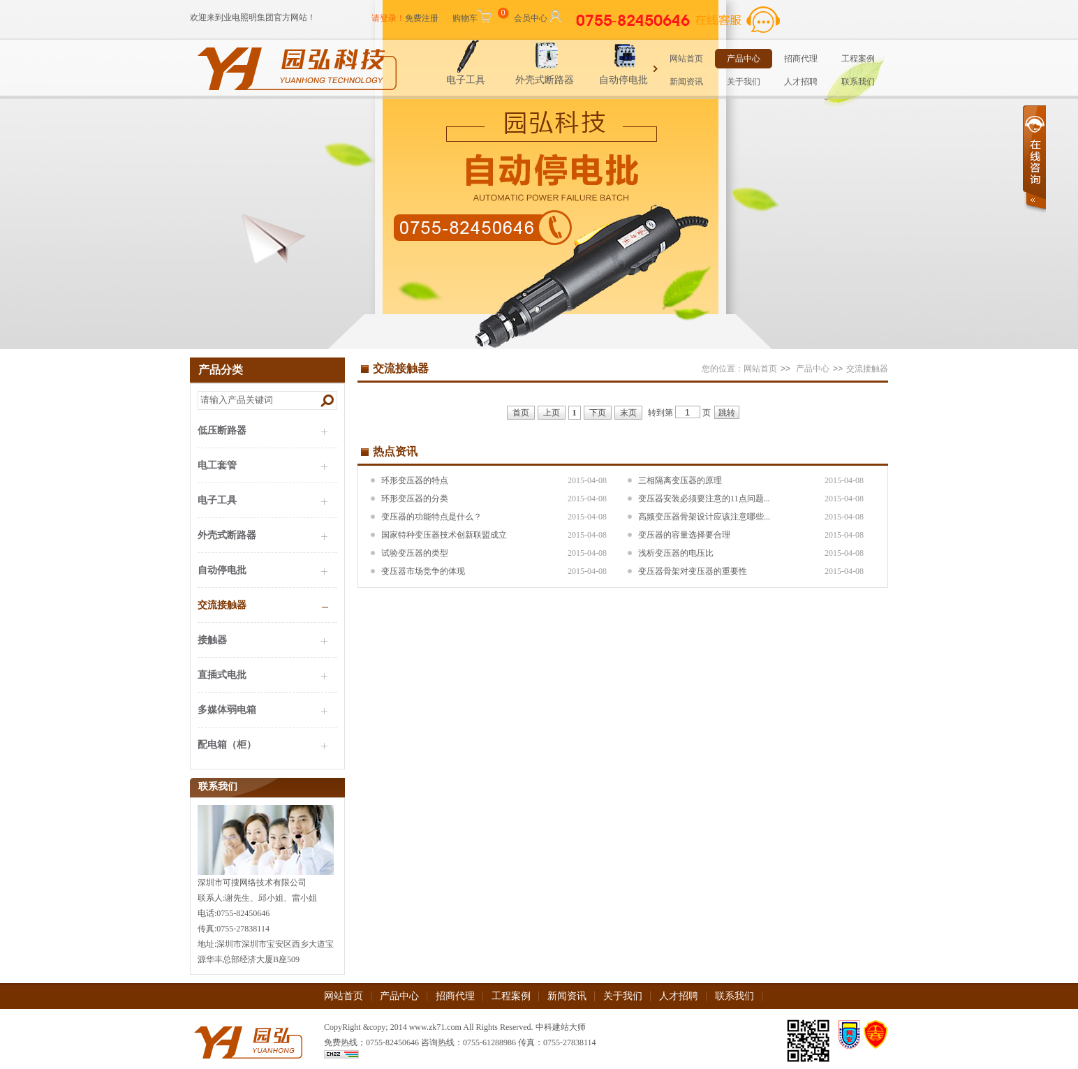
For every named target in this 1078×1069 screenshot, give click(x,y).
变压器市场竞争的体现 (423, 571)
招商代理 (801, 59)
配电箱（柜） (227, 744)
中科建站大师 (561, 1027)
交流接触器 (222, 605)
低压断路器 (222, 430)
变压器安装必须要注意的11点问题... (704, 498)
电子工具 (483, 80)
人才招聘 (801, 82)
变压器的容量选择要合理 (684, 535)
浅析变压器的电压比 (676, 553)
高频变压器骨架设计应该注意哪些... (704, 517)
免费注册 (421, 18)
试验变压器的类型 (414, 553)
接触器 (212, 640)
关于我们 (743, 82)
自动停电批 (641, 80)
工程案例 (858, 59)
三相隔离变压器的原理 (680, 480)
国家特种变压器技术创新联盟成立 (444, 535)
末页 (628, 413)
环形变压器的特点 (414, 480)
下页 (597, 413)
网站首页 (686, 59)
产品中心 (743, 59)
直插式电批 (222, 675)
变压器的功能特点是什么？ (431, 517)
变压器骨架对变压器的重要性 (692, 571)
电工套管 (217, 465)
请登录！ (388, 18)
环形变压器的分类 (414, 498)
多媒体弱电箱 (227, 710)
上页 (551, 413)
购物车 (478, 15)
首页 (520, 413)
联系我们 (858, 82)
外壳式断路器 (562, 80)
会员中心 (538, 15)
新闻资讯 (686, 82)
